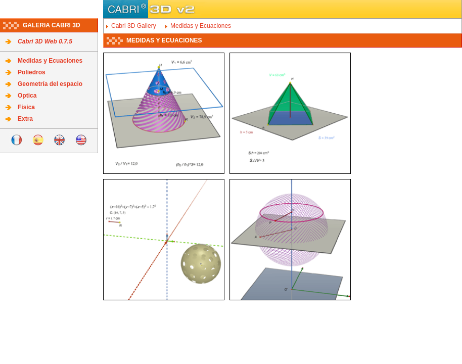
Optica (27, 95)
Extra (25, 118)
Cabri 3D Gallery (133, 25)
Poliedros (31, 72)
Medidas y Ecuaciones (50, 60)
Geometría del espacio (50, 83)
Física (26, 107)
